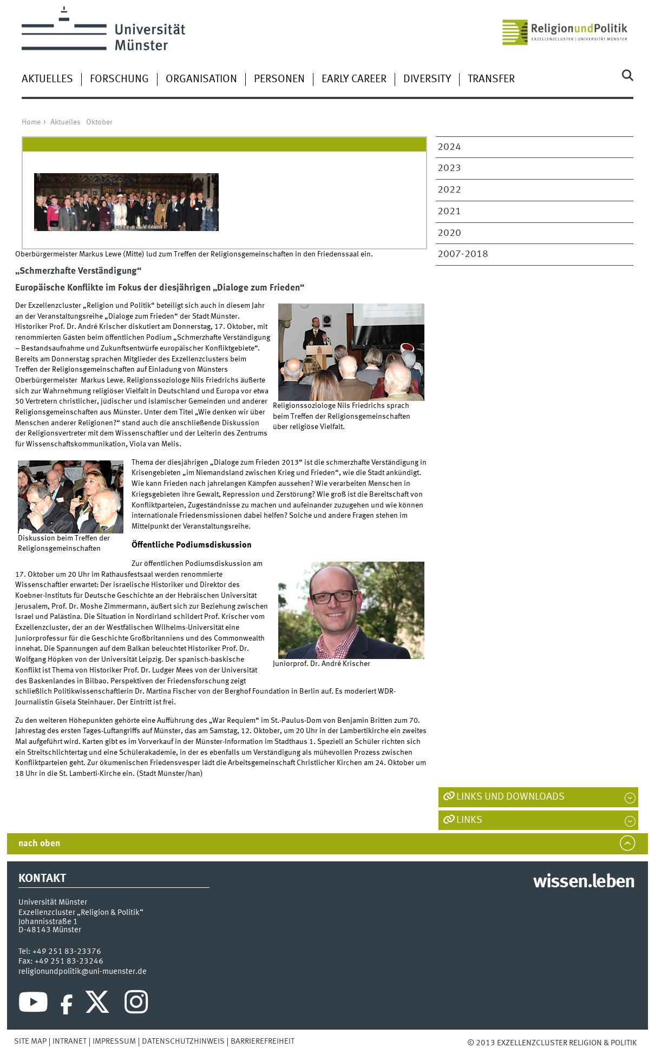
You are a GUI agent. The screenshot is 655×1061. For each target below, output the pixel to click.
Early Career (354, 79)
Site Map (30, 1041)
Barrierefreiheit (262, 1041)
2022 (449, 190)
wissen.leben (583, 882)
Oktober (99, 122)
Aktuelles (47, 79)
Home (31, 122)
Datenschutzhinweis (183, 1041)
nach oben (39, 843)
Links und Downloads (510, 797)
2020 (449, 233)
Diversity (427, 79)
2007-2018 (462, 254)
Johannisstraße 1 (48, 922)
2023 (449, 168)
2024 (449, 147)
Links (469, 820)
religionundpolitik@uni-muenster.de (82, 971)
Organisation (201, 79)
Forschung (119, 79)
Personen (279, 79)
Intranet (70, 1041)
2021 (449, 211)
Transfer (491, 79)
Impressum (114, 1041)
